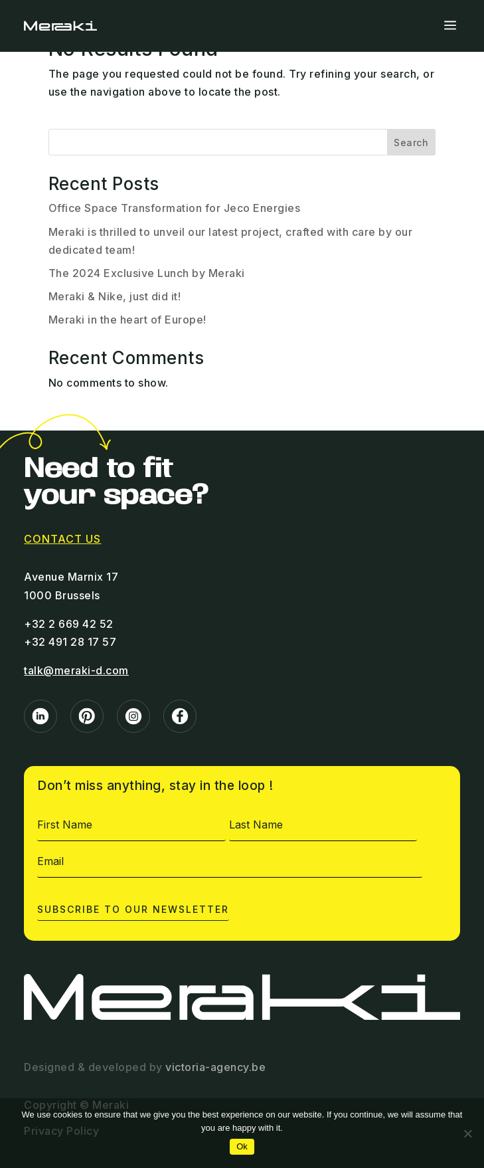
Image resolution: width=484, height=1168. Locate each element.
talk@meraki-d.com (76, 670)
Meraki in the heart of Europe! (127, 319)
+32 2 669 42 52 (69, 624)
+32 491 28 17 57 (70, 641)
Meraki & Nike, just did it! (114, 296)
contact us (62, 538)
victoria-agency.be (215, 1067)
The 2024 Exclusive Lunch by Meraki (146, 273)
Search (411, 142)
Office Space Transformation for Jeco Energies (174, 208)
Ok (242, 1146)
